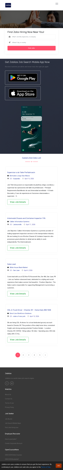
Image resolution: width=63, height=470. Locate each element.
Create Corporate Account (13, 443)
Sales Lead (11, 264)
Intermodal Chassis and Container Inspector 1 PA (26, 218)
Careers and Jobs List (31, 158)
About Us (8, 394)
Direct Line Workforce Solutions (20, 313)
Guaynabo (16, 179)
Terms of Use (46, 467)
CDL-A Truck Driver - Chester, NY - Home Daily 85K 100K (29, 310)
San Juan (16, 270)
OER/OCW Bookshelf (12, 459)
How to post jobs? (11, 439)
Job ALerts (8, 419)
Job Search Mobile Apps (13, 423)
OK (58, 466)
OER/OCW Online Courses (13, 455)
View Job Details (18, 202)
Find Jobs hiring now (11, 427)
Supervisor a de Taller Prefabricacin (21, 172)
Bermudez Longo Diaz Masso (20, 176)
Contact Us (8, 399)
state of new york (19, 316)
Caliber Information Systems (19, 222)
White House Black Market (19, 267)
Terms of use (9, 403)
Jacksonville (17, 224)
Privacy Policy (9, 407)
